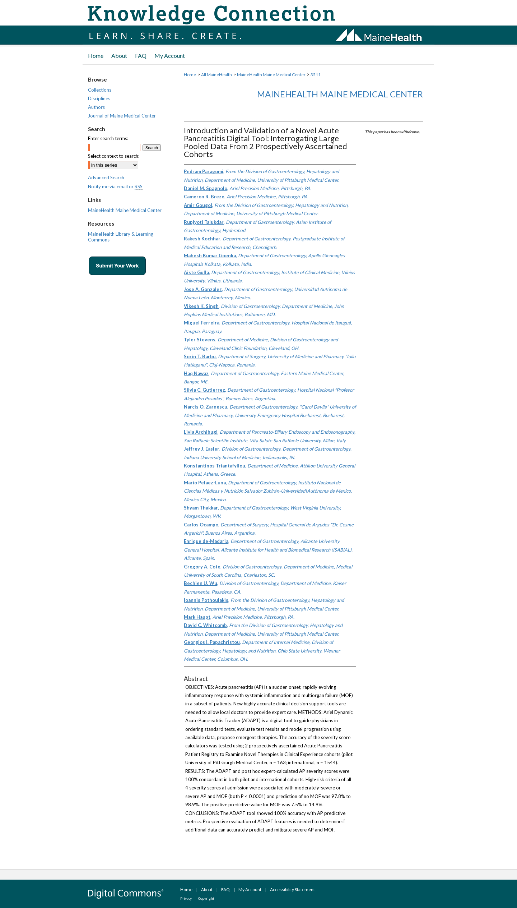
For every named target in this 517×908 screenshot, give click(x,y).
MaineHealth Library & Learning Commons (120, 237)
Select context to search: (113, 156)
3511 (316, 74)
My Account (249, 889)
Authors (96, 107)
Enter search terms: (108, 138)
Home (190, 74)
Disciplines (99, 98)
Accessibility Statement (292, 889)
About (207, 889)
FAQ (225, 889)
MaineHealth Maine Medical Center (271, 74)
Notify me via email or (115, 186)
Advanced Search (106, 177)
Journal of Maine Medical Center (122, 116)
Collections (99, 90)
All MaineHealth (216, 74)
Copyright (206, 898)
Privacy (186, 898)
